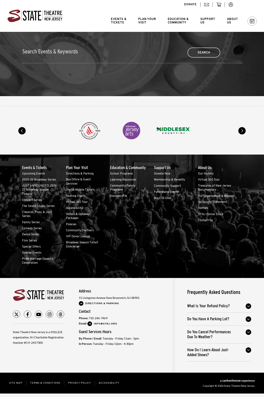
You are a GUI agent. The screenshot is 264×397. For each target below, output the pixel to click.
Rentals (203, 208)
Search (250, 4)
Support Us (162, 168)
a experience (237, 380)
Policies (71, 224)
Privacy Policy (79, 383)
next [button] (242, 130)
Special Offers (31, 247)
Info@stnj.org (105, 323)
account (232, 6)
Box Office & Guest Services (78, 181)
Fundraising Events (166, 192)
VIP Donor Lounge (78, 236)
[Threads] (60, 314)
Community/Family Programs (122, 188)
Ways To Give (162, 198)
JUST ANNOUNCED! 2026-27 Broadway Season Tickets (40, 190)
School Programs (121, 174)
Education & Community (128, 168)
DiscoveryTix (118, 196)
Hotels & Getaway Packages (78, 216)
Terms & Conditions (45, 383)
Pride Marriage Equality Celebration (37, 261)
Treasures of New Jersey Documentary (214, 188)
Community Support (167, 186)
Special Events (31, 253)
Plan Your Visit (77, 168)
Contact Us (205, 220)
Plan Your (147, 21)
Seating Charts (76, 196)
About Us (205, 168)
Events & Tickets (34, 168)
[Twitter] (16, 314)
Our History (206, 174)
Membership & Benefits (169, 180)
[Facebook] (27, 314)
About (232, 21)
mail (208, 6)
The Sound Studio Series (38, 206)
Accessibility (74, 208)
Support (207, 21)
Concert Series (32, 200)
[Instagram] (49, 314)
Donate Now (162, 174)
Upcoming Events (33, 174)
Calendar (252, 21)
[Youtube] (38, 314)
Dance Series (30, 234)
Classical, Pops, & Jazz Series (37, 214)
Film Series (29, 241)
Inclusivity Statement (212, 202)
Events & (118, 21)
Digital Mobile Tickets (80, 190)
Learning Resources (123, 180)
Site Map (15, 383)
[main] (132, 69)
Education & (178, 21)
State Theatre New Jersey (34, 16)
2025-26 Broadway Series (39, 180)
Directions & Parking (80, 174)
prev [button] (22, 130)
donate (190, 4)
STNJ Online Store (210, 214)
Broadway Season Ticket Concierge (82, 244)
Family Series (31, 222)
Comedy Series (32, 228)
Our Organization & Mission (216, 196)
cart (220, 6)
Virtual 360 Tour (77, 202)
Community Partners (80, 230)
